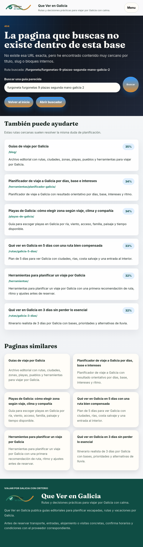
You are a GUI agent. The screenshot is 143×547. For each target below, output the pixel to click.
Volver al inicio (19, 102)
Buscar (131, 84)
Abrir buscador (51, 102)
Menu (131, 7)
